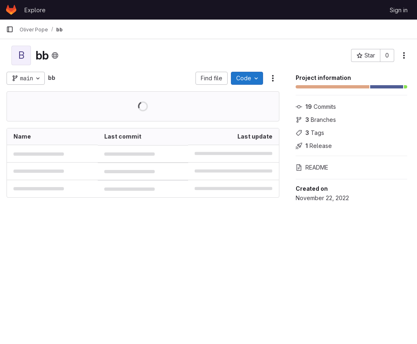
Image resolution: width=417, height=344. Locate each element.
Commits (316, 106)
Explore (35, 10)
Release (314, 145)
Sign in (399, 10)
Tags (310, 132)
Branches (316, 119)
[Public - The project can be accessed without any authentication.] (55, 55)
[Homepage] (11, 9)
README (312, 167)
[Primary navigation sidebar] (9, 29)
